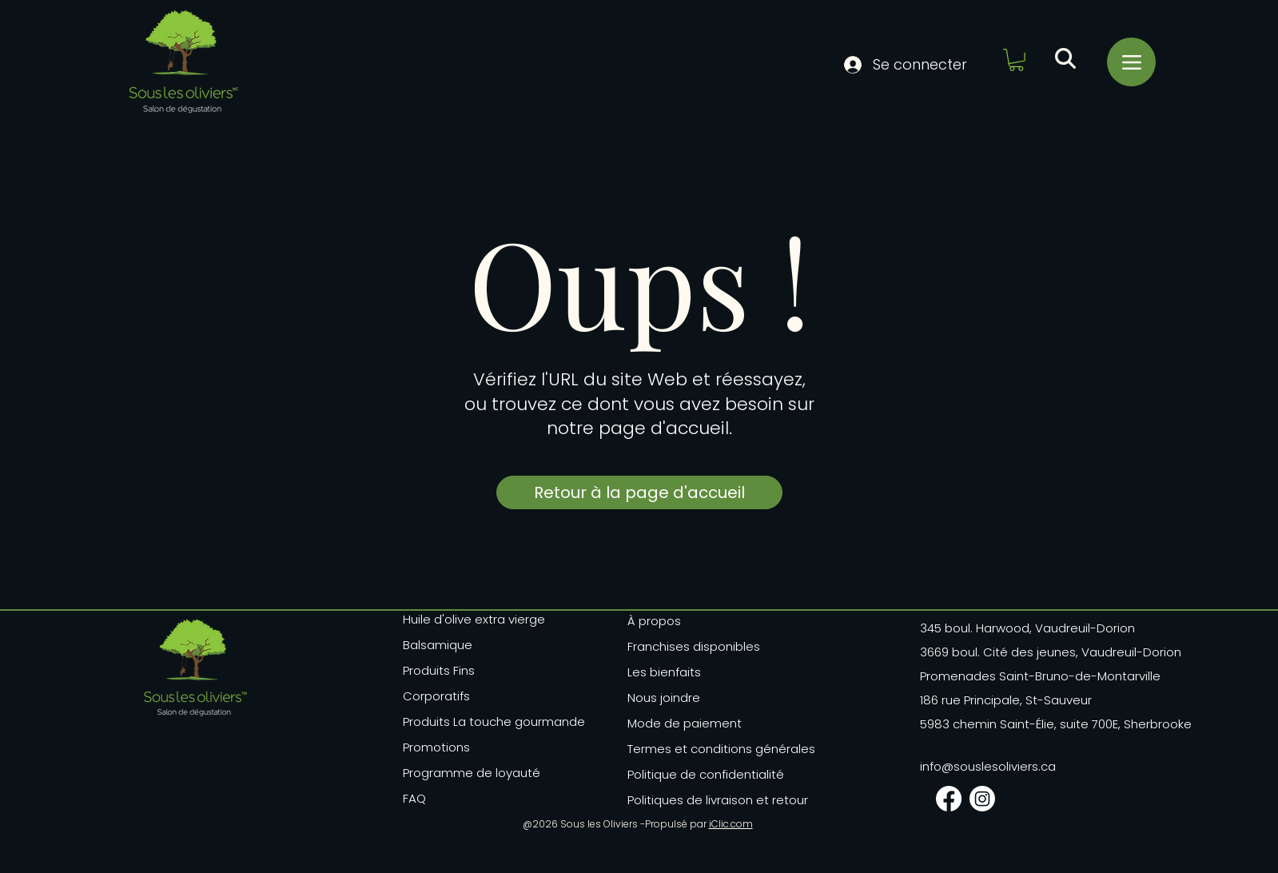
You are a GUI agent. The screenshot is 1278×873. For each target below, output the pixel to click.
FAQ (414, 798)
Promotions (436, 747)
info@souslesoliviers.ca (988, 766)
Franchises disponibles (693, 646)
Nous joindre (663, 697)
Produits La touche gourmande (477, 721)
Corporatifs (436, 696)
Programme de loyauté (471, 772)
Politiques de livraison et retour (708, 799)
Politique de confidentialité (705, 774)
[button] (1016, 60)
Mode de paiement (684, 723)
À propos (654, 620)
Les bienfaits (664, 672)
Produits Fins (439, 670)
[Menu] (1131, 62)
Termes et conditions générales (708, 748)
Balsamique (437, 644)
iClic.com (731, 824)
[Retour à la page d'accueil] (639, 492)
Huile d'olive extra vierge (474, 619)
